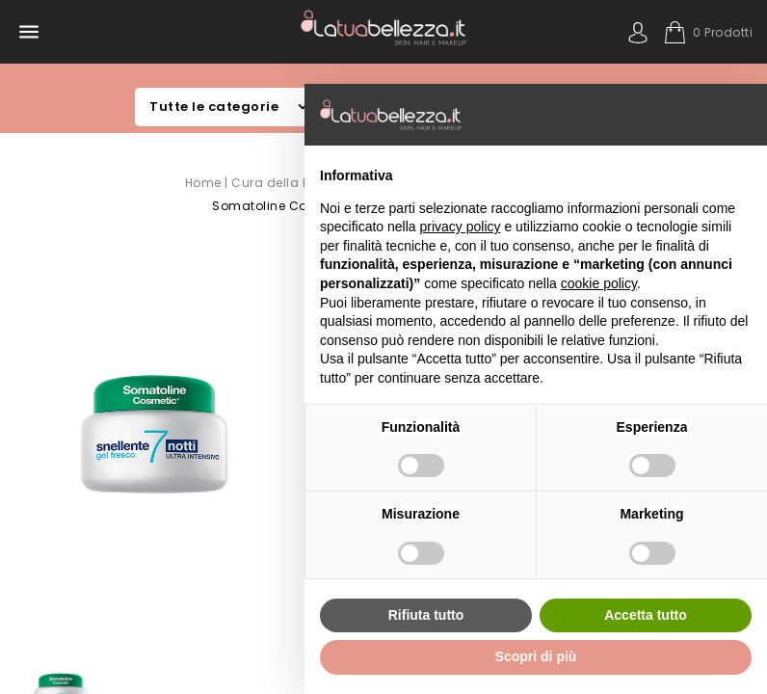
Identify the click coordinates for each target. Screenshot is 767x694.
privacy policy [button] (460, 226)
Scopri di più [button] (536, 656)
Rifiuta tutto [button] (426, 615)
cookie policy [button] (599, 283)
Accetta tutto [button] (645, 615)
